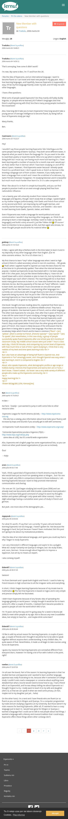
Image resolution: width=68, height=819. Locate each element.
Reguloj (7, 791)
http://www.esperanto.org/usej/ (50, 427)
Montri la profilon (17, 45)
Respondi (59, 24)
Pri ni (6, 764)
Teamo (7, 770)
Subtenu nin (9, 775)
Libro (6, 780)
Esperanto (9, 759)
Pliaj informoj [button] (19, 815)
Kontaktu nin (9, 796)
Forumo (5, 16)
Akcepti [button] (55, 813)
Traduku (22, 31)
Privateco (8, 785)
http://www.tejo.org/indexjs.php (15, 434)
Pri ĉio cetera (16, 16)
